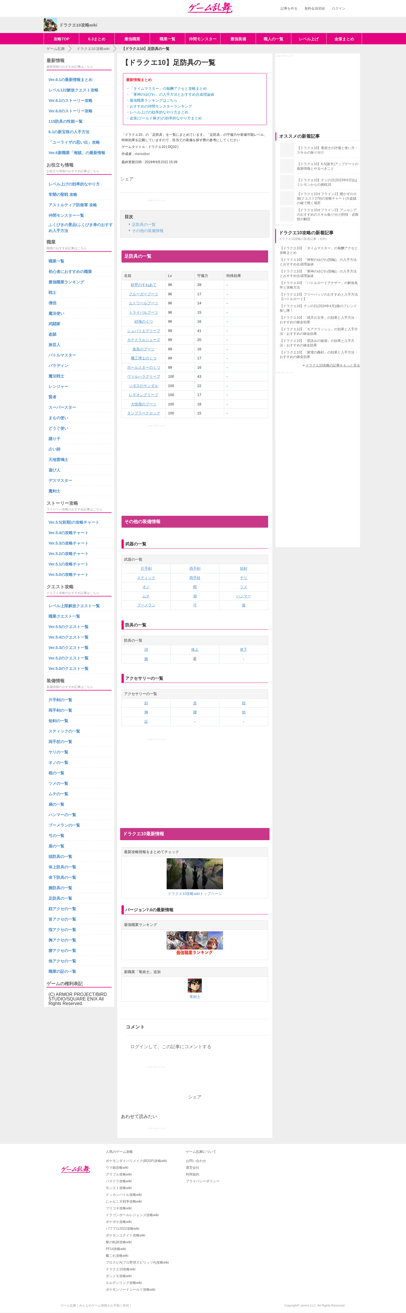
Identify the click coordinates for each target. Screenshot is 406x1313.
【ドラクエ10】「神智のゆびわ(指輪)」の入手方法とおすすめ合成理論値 (318, 262)
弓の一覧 (56, 835)
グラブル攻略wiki (119, 1174)
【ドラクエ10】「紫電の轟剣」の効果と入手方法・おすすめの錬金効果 (319, 354)
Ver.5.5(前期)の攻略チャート (73, 522)
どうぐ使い (58, 428)
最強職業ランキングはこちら (153, 100)
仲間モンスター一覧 (66, 215)
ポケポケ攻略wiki (119, 1222)
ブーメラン (146, 605)
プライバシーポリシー (203, 1181)
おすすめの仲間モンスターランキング (161, 106)
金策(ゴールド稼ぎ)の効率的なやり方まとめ (166, 118)
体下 (243, 649)
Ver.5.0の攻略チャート (68, 574)
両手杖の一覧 (60, 741)
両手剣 (194, 568)
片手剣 (146, 568)
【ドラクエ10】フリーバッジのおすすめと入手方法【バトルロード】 (319, 296)
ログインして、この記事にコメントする (170, 1046)
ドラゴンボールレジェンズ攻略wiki (132, 1215)
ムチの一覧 (58, 794)
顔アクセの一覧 (62, 908)
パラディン (58, 365)
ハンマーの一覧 (62, 814)
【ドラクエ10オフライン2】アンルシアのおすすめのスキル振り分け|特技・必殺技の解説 (328, 214)
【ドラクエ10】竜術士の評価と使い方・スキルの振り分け (327, 150)
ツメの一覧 (58, 783)
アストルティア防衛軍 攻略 (72, 205)
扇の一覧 (56, 804)
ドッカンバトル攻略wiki (124, 1195)
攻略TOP (62, 39)
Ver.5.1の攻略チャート (68, 564)
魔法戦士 (56, 376)
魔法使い (56, 313)
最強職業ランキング (66, 282)
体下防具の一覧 (62, 877)
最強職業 (132, 39)
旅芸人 (54, 344)
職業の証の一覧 (62, 971)
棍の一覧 (56, 773)
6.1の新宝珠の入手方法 (68, 132)
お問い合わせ (196, 1161)
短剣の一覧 (58, 720)
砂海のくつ (143, 321)
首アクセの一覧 (62, 919)
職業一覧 (167, 39)
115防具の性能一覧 (65, 121)
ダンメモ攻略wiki (119, 1276)
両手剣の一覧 (60, 710)
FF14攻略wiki (116, 1249)
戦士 (52, 292)
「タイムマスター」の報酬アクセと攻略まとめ (168, 88)
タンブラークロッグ (143, 413)
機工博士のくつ (143, 358)
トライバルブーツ (143, 312)
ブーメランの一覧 (64, 825)
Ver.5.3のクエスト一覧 (68, 647)
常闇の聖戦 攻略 (62, 194)
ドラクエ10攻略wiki (120, 1269)
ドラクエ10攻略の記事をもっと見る (333, 365)
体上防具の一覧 (62, 867)
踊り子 (54, 438)
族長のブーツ (144, 349)
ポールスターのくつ (143, 367)
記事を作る (289, 8)
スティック (146, 578)
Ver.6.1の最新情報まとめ (70, 79)
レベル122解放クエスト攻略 (73, 90)
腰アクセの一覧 (62, 950)
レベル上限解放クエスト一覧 (74, 606)
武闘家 (54, 324)
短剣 (243, 568)
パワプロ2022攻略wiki (122, 1229)
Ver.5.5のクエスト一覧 (68, 626)
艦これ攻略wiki (117, 1256)
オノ (146, 587)
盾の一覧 (56, 846)
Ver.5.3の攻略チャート (68, 543)
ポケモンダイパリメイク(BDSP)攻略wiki (136, 1161)
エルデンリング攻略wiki (124, 1283)
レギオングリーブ (143, 395)
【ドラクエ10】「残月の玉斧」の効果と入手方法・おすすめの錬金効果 (319, 320)
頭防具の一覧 (60, 856)
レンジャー (58, 386)
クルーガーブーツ (143, 294)
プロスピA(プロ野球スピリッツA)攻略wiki (137, 1262)
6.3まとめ (96, 39)
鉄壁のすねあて (143, 285)
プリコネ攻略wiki (119, 1208)
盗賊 (52, 334)
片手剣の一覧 (60, 700)
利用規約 (192, 1174)
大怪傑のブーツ (143, 404)
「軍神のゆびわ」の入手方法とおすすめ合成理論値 (172, 94)
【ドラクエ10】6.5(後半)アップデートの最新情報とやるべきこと (327, 166)
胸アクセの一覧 (62, 940)
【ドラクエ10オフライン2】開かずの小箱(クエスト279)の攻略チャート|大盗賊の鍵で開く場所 (327, 198)
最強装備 (238, 39)
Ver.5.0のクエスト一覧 (68, 668)
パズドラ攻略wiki (119, 1181)
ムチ (146, 596)
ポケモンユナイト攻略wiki (125, 1235)
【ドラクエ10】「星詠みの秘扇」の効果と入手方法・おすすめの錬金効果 (317, 343)
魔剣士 (54, 491)
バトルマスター (62, 355)
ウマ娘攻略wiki (117, 1168)
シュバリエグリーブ (143, 331)
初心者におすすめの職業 (70, 271)
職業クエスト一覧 (64, 616)
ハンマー (243, 596)
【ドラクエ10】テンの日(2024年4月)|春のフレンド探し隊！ (318, 308)
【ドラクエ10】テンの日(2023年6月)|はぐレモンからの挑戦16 (327, 182)
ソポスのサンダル (143, 386)
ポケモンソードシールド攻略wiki (130, 1290)
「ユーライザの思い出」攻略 (74, 142)
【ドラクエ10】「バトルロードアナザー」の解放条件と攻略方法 (319, 285)
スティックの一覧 (64, 731)
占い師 (54, 449)
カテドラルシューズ (143, 340)
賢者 (52, 397)
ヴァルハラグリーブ (143, 376)
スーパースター (62, 407)
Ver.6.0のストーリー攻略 (70, 111)
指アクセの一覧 (62, 929)
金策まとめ (344, 39)
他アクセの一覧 (62, 961)
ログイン (338, 8)
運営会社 (192, 1168)
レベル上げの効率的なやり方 (74, 184)
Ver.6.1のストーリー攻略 (70, 100)
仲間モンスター (203, 39)
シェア (127, 178)
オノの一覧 (58, 762)
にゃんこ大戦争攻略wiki (124, 1201)
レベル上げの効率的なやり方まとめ (159, 112)
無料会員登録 (314, 8)
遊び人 (54, 470)
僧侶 (52, 303)
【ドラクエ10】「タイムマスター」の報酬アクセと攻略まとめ (319, 250)
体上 (194, 649)
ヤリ (243, 578)
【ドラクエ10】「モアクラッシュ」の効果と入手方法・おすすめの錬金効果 (319, 331)
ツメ (243, 587)
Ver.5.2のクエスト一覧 (68, 658)
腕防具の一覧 (60, 888)
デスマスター (60, 480)
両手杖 (194, 578)
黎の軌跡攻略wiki (119, 1242)
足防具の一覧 (60, 898)
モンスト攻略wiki (119, 1188)
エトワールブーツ (143, 303)
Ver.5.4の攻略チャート (68, 532)
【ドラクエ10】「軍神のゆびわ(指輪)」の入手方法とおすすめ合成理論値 (318, 273)
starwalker (142, 154)
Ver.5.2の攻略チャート (68, 553)
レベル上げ (309, 39)
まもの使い (58, 418)
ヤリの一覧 (58, 752)
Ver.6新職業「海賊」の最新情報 (76, 152)
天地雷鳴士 (58, 459)
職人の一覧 (273, 39)
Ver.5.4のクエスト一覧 (68, 637)
